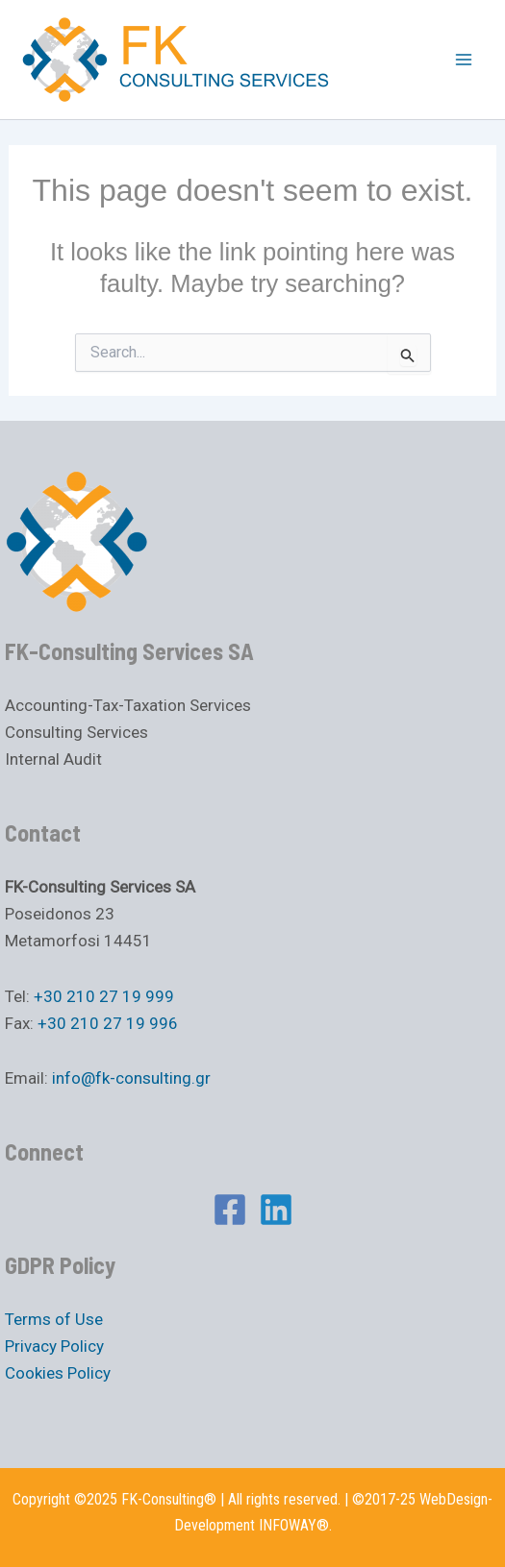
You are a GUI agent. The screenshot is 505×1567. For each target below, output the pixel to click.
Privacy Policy (54, 1346)
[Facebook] (230, 1209)
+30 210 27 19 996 (108, 1023)
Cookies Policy (58, 1373)
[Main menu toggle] (464, 59)
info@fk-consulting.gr (131, 1078)
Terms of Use (54, 1319)
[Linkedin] (276, 1209)
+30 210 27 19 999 (104, 996)
